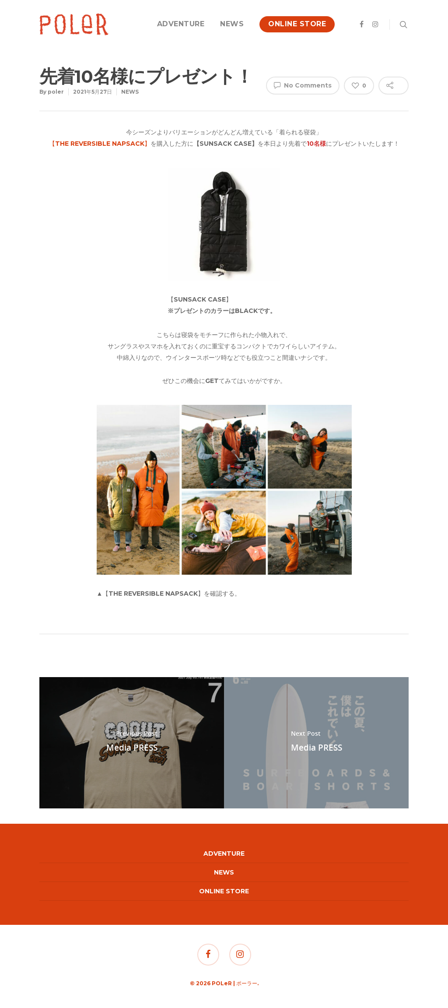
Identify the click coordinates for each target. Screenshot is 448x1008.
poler (56, 91)
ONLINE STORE (297, 24)
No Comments (303, 85)
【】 (99, 144)
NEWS (232, 24)
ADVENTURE (181, 24)
